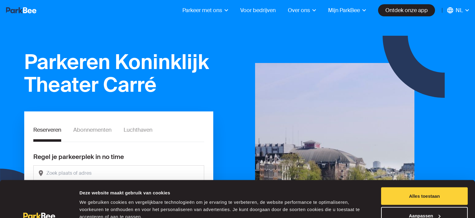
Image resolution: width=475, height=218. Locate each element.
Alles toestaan (424, 162)
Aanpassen (424, 182)
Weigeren (424, 201)
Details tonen (93, 199)
